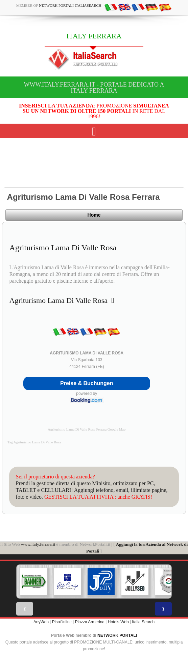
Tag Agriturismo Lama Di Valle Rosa (34, 442)
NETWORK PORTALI (117, 635)
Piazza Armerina (89, 622)
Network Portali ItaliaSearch (70, 5)
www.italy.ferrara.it (38, 544)
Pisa (56, 622)
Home (94, 215)
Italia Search (143, 622)
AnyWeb (41, 622)
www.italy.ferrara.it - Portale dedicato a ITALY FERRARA (94, 87)
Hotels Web (118, 622)
